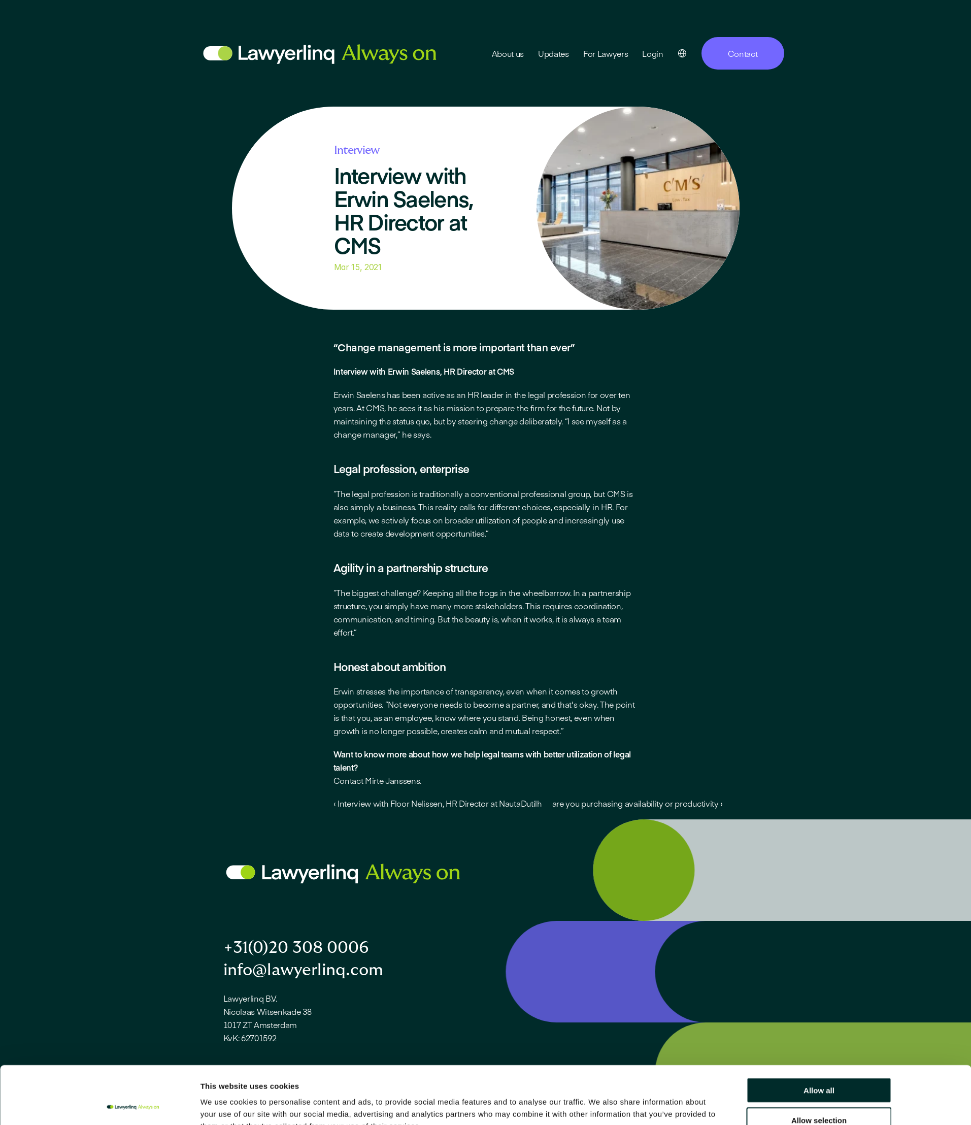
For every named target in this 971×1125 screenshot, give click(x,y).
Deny (819, 1095)
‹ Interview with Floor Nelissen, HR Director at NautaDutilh (437, 803)
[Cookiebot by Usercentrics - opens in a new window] (132, 1105)
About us (508, 53)
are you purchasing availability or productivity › (637, 803)
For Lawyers (605, 53)
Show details (599, 1105)
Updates (553, 53)
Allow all (818, 1036)
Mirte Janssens (392, 780)
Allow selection (819, 1066)
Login (652, 53)
